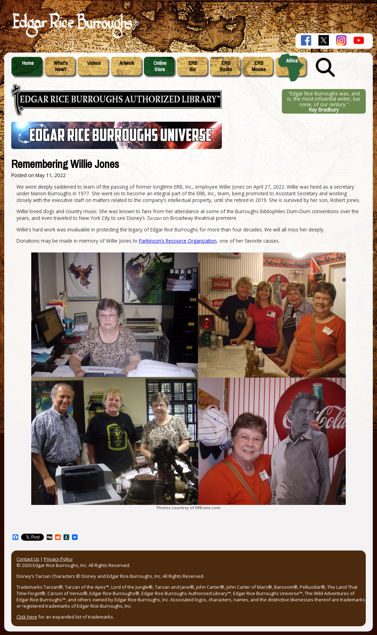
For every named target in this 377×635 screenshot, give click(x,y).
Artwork (126, 63)
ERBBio (192, 66)
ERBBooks (226, 66)
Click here (26, 617)
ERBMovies (259, 66)
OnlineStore (159, 66)
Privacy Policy (58, 559)
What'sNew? (61, 66)
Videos (94, 63)
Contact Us (27, 559)
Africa (292, 61)
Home (28, 63)
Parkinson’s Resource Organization (178, 240)
